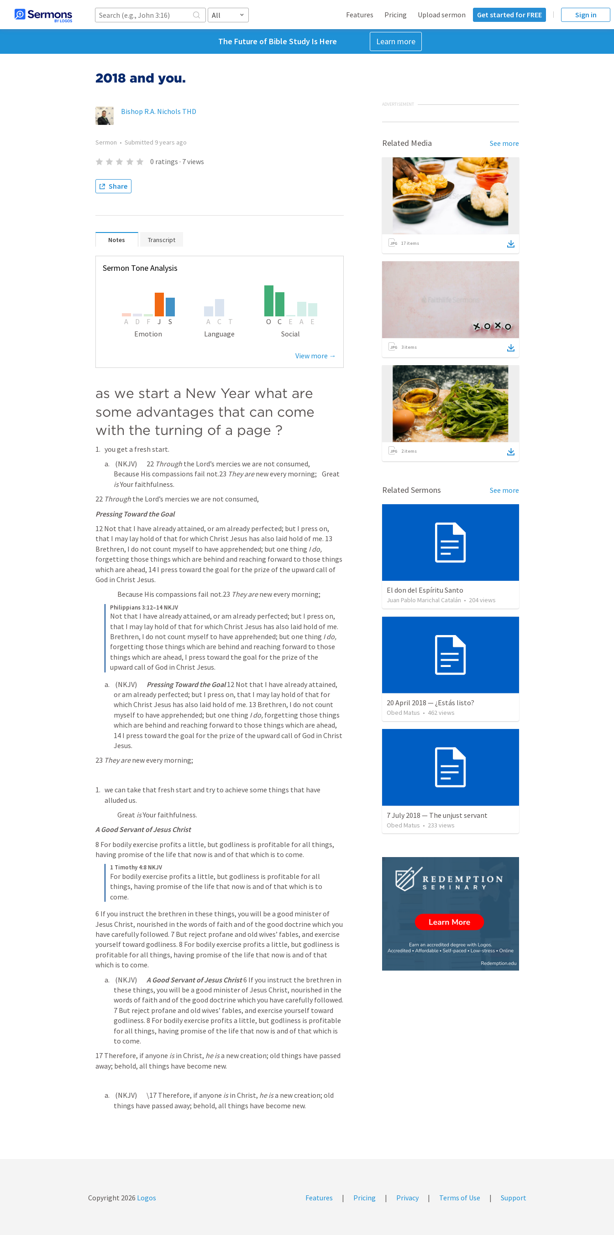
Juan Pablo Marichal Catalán (424, 600)
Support (513, 1197)
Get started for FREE (509, 14)
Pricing (395, 14)
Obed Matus (403, 712)
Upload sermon (442, 14)
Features (359, 14)
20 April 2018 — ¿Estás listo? (430, 702)
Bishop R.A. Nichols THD (158, 111)
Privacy (407, 1197)
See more (504, 143)
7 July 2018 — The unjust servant (437, 815)
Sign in (586, 14)
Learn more (395, 41)
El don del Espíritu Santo (425, 589)
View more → (315, 355)
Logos (146, 1197)
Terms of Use (459, 1197)
